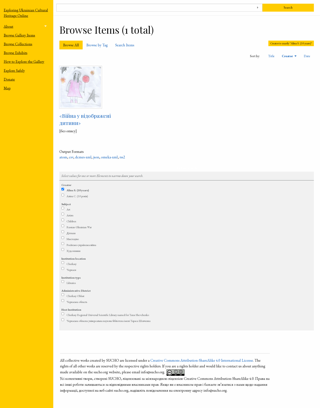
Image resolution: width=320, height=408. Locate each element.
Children (71, 221)
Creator (288, 56)
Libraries (71, 283)
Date (307, 56)
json (96, 157)
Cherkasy (72, 264)
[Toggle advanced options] (257, 8)
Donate (9, 79)
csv (71, 157)
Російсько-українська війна (81, 245)
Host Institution (71, 309)
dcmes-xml (83, 157)
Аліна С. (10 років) (77, 196)
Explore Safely (14, 70)
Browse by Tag (97, 45)
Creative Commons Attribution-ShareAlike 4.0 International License (201, 360)
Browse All (71, 45)
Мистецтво (73, 239)
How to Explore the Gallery (24, 61)
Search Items (124, 45)
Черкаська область (77, 302)
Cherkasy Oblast (75, 296)
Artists (70, 215)
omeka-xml (109, 157)
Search (288, 7)
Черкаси (71, 270)
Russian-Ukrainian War (79, 227)
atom (63, 157)
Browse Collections (18, 44)
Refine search (186, 167)
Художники (73, 251)
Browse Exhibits (15, 52)
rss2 (122, 157)
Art (68, 209)
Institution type (71, 277)
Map (7, 88)
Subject (66, 204)
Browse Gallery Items (19, 35)
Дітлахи (71, 233)
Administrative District (76, 290)
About (8, 26)
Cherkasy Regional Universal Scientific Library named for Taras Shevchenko (108, 315)
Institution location (73, 258)
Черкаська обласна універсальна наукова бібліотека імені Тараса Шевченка (108, 321)
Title (271, 56)
